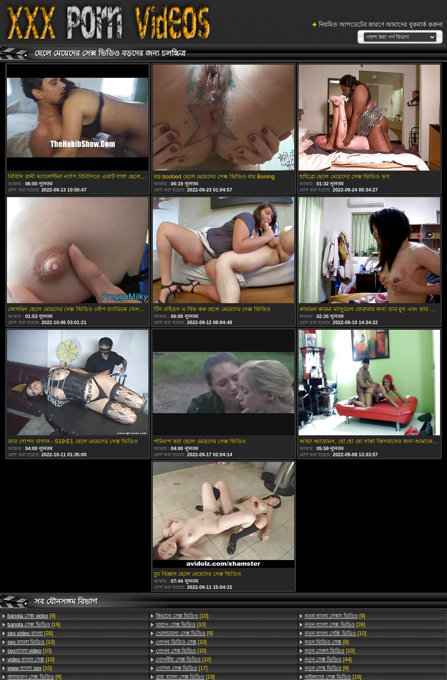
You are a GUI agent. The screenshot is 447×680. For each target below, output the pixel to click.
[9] (31, 616)
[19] (33, 625)
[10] (31, 642)
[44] (328, 659)
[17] (181, 668)
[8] (327, 642)
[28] (30, 633)
